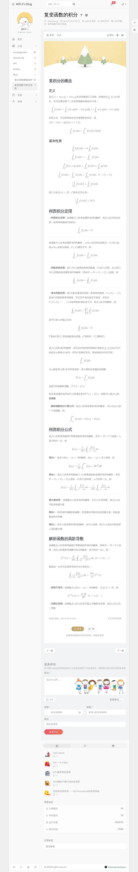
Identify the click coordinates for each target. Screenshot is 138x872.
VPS (24, 63)
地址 (46, 719)
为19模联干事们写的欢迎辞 (66, 781)
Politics (24, 69)
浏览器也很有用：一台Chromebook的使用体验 (76, 791)
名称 (47, 707)
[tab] (57, 745)
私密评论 (114, 699)
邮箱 (90, 707)
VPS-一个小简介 (60, 762)
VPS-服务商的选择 (62, 772)
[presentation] (64, 96)
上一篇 (49, 650)
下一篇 (120, 650)
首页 (50, 35)
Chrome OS (24, 57)
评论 (47, 672)
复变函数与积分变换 (25, 87)
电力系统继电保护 (25, 79)
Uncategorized (24, 52)
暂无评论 (105, 21)
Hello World (58, 752)
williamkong (53, 21)
